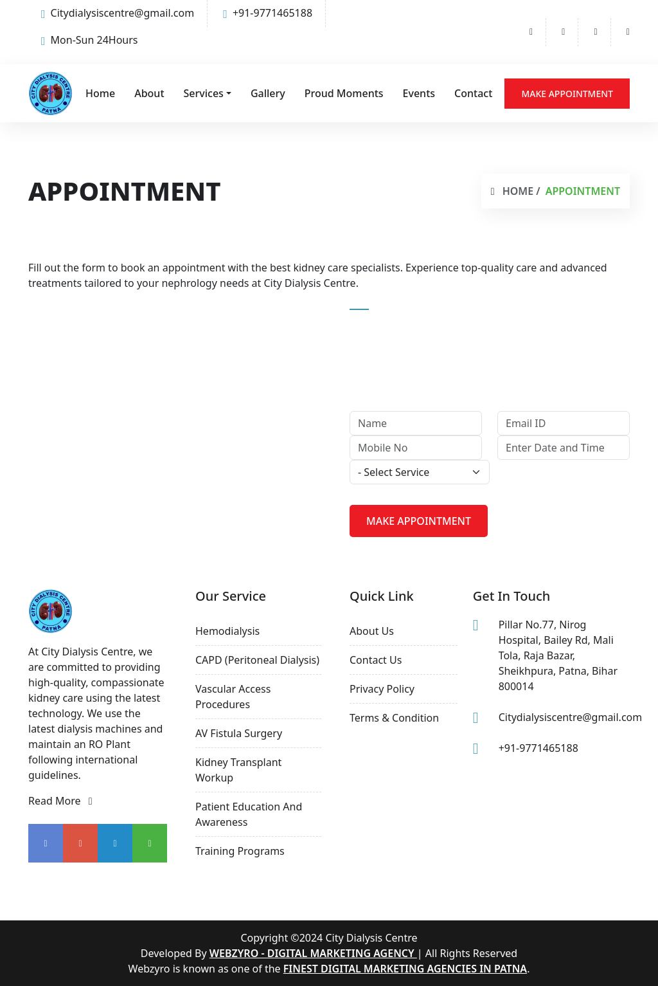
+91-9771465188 (267, 13)
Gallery (268, 93)
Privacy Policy (382, 689)
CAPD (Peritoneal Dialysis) (257, 660)
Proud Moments (344, 93)
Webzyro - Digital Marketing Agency (313, 953)
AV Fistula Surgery (238, 733)
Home (100, 93)
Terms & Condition (394, 718)
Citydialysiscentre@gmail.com (117, 13)
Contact (473, 93)
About (149, 93)
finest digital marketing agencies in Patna (405, 969)
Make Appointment (567, 93)
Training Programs (240, 851)
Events (419, 93)
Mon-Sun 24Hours (89, 40)
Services (204, 93)
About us (372, 631)
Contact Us (376, 660)
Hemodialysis (227, 631)
